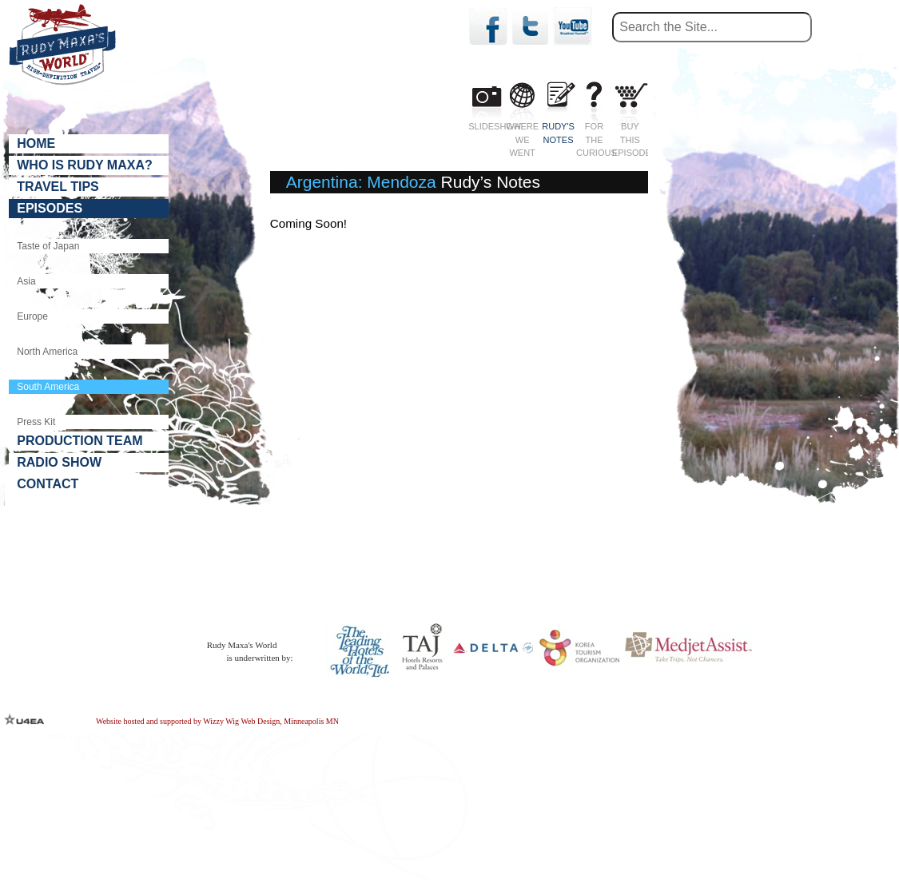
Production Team (79, 440)
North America (47, 348)
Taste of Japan (48, 246)
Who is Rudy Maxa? (84, 165)
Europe (32, 315)
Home (36, 143)
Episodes (49, 208)
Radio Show (59, 462)
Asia (26, 281)
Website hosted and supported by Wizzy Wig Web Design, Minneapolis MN (217, 720)
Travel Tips (58, 186)
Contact (47, 484)
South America (48, 380)
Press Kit (36, 410)
